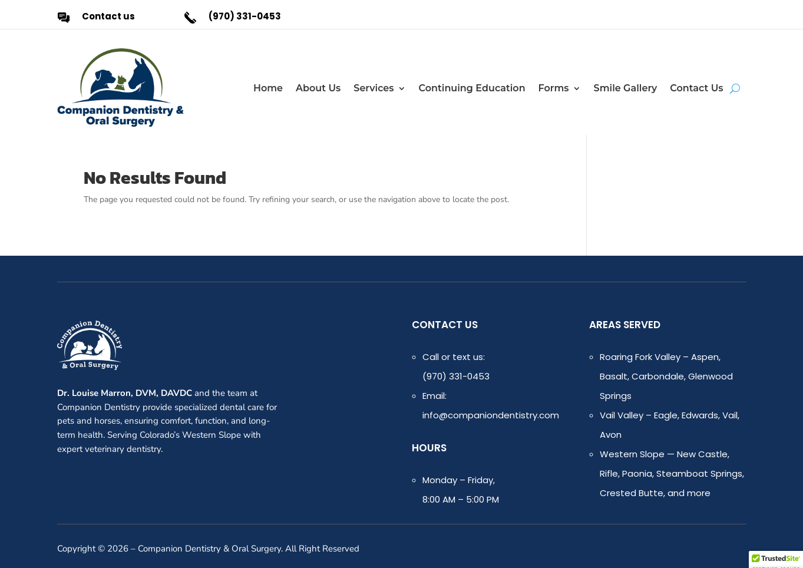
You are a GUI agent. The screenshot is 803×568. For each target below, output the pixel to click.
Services (373, 88)
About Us (318, 88)
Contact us (108, 16)
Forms (553, 88)
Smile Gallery (625, 88)
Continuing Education (472, 88)
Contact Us (696, 88)
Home (268, 88)
